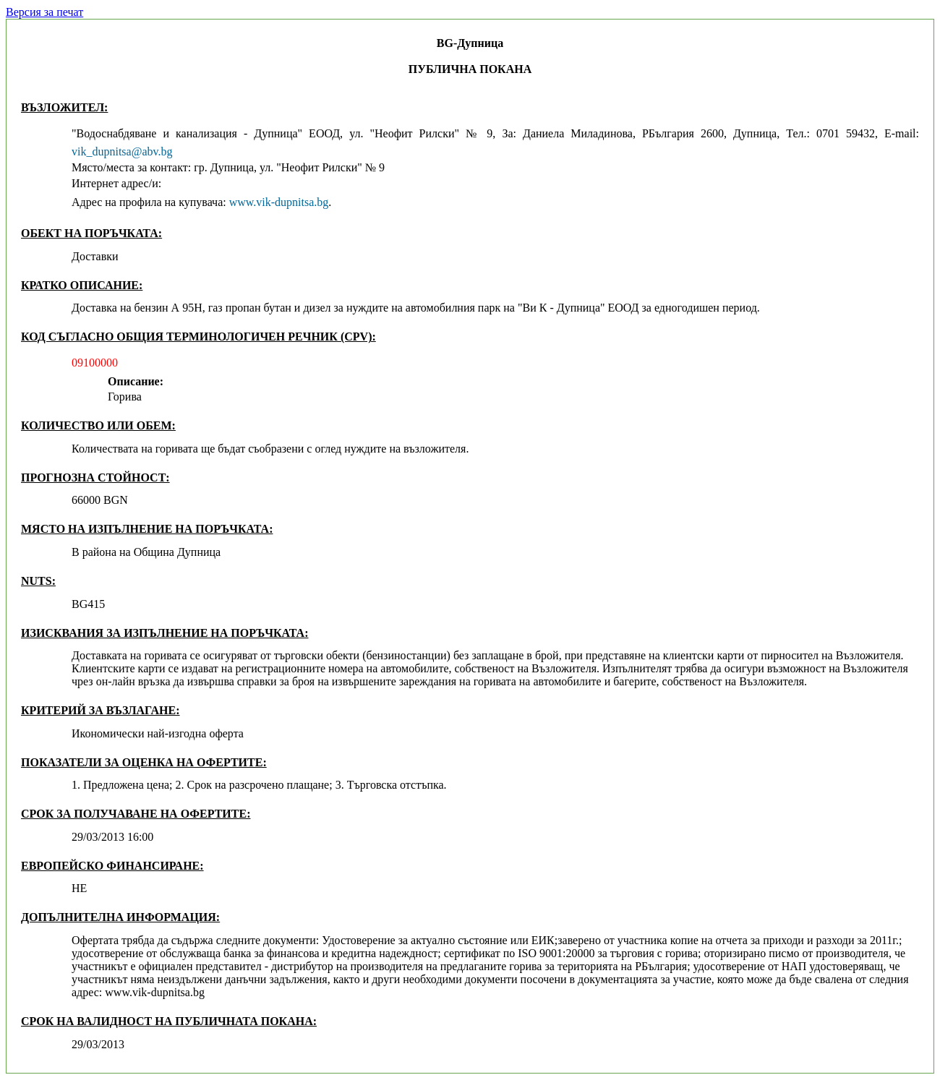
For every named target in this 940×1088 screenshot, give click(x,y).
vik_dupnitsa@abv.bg (122, 151)
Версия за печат (44, 12)
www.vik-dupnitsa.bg (279, 202)
